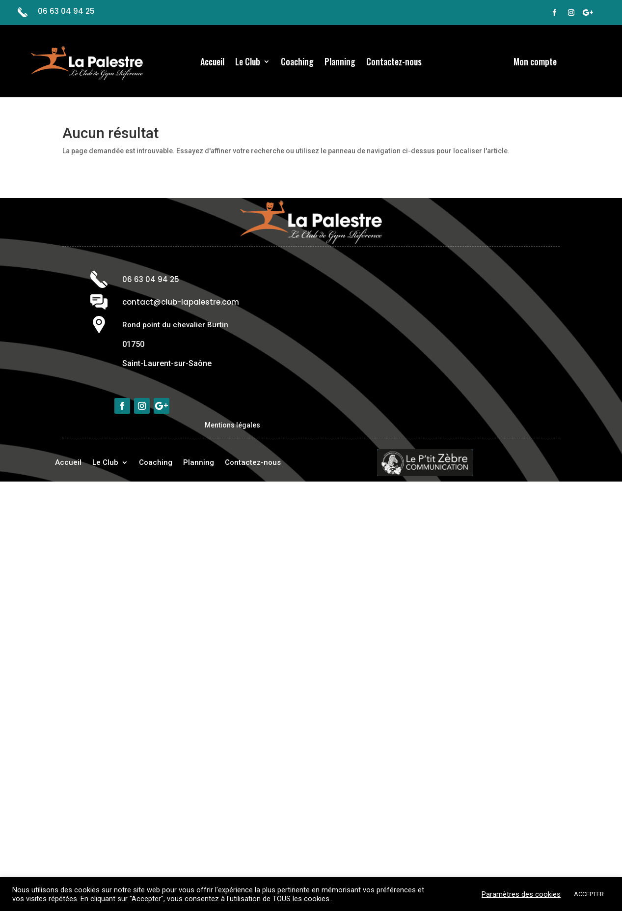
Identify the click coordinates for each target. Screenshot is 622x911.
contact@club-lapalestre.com (180, 302)
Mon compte (535, 63)
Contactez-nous (394, 63)
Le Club (247, 63)
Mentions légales (232, 425)
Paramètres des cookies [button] (521, 894)
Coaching (297, 63)
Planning (340, 63)
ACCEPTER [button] (589, 894)
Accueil (212, 63)
